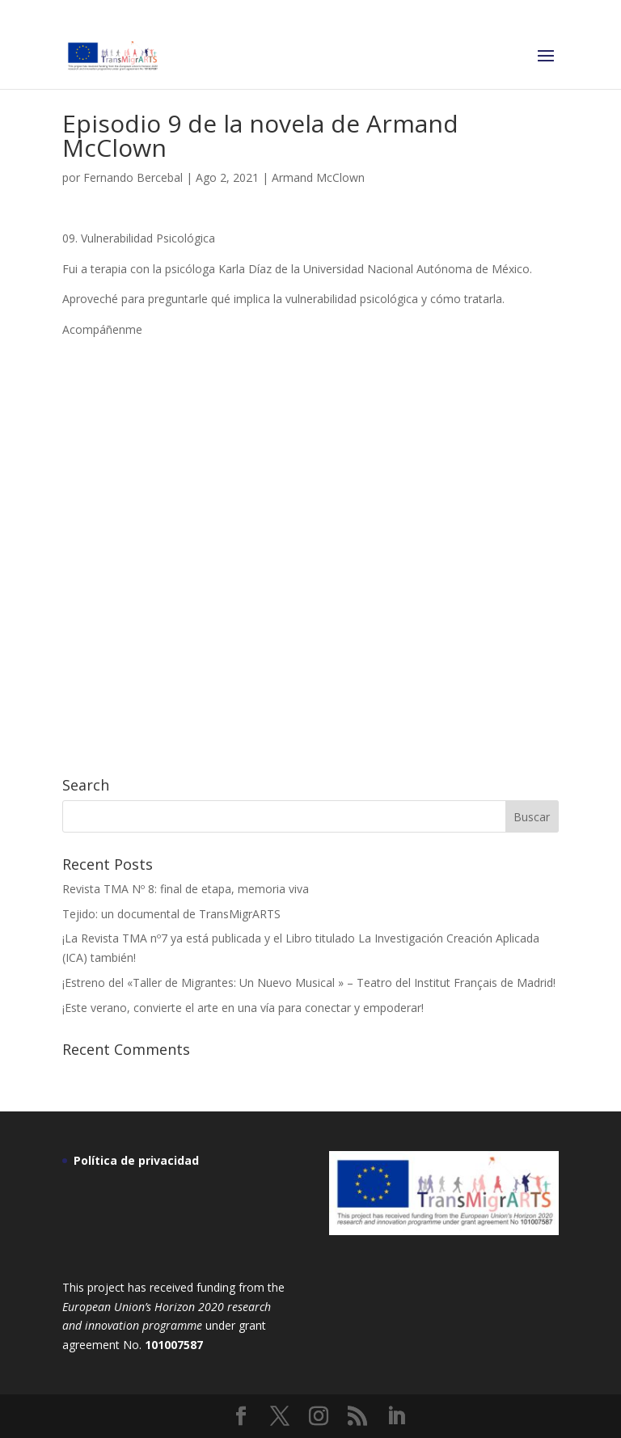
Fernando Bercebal (133, 177)
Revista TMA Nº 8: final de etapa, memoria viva (185, 888)
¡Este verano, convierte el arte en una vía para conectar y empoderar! (243, 1007)
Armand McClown (318, 177)
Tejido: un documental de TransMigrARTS (171, 913)
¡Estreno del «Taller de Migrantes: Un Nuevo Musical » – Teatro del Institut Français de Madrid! (309, 982)
